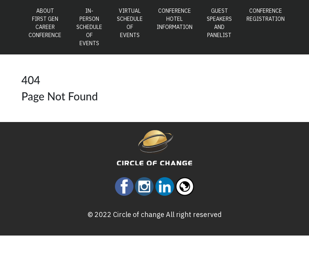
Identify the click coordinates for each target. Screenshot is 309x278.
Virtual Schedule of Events (130, 23)
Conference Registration (266, 14)
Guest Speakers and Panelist (219, 23)
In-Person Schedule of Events (89, 27)
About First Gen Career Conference (47, 23)
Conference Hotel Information (174, 19)
